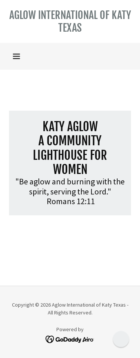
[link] (70, 21)
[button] (16, 56)
